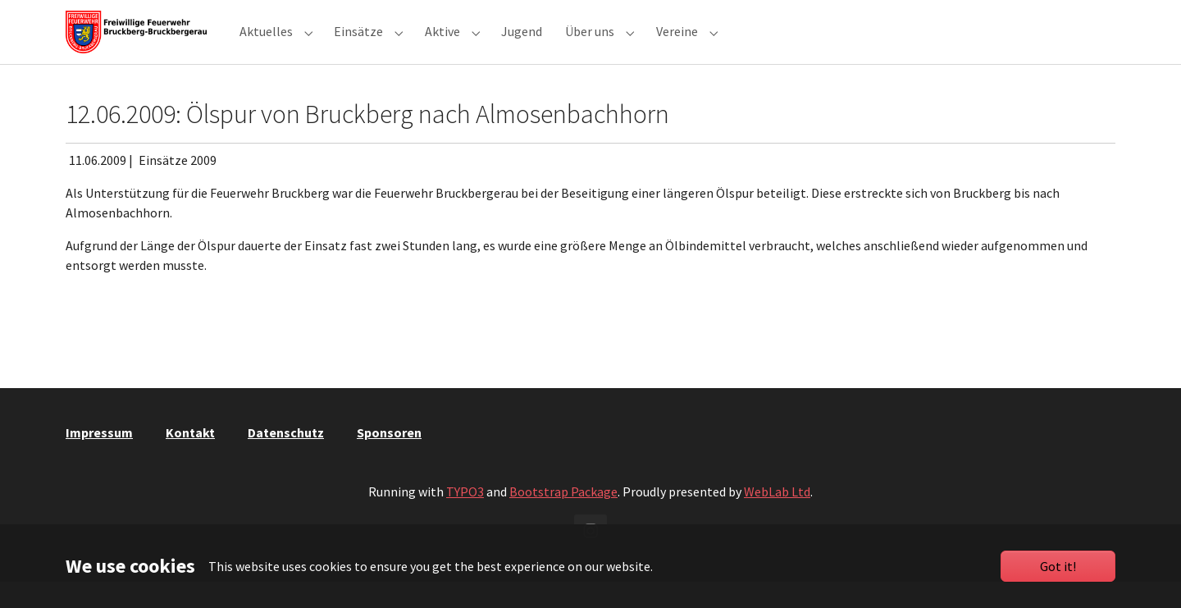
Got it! (1058, 566)
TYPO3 (465, 518)
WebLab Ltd (777, 518)
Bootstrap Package (563, 518)
